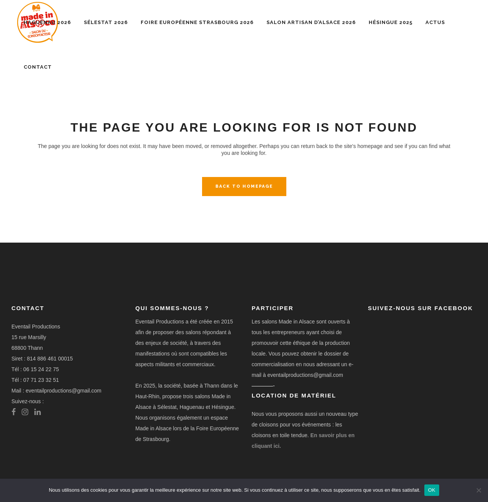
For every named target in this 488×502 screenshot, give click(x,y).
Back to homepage (244, 186)
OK (431, 490)
